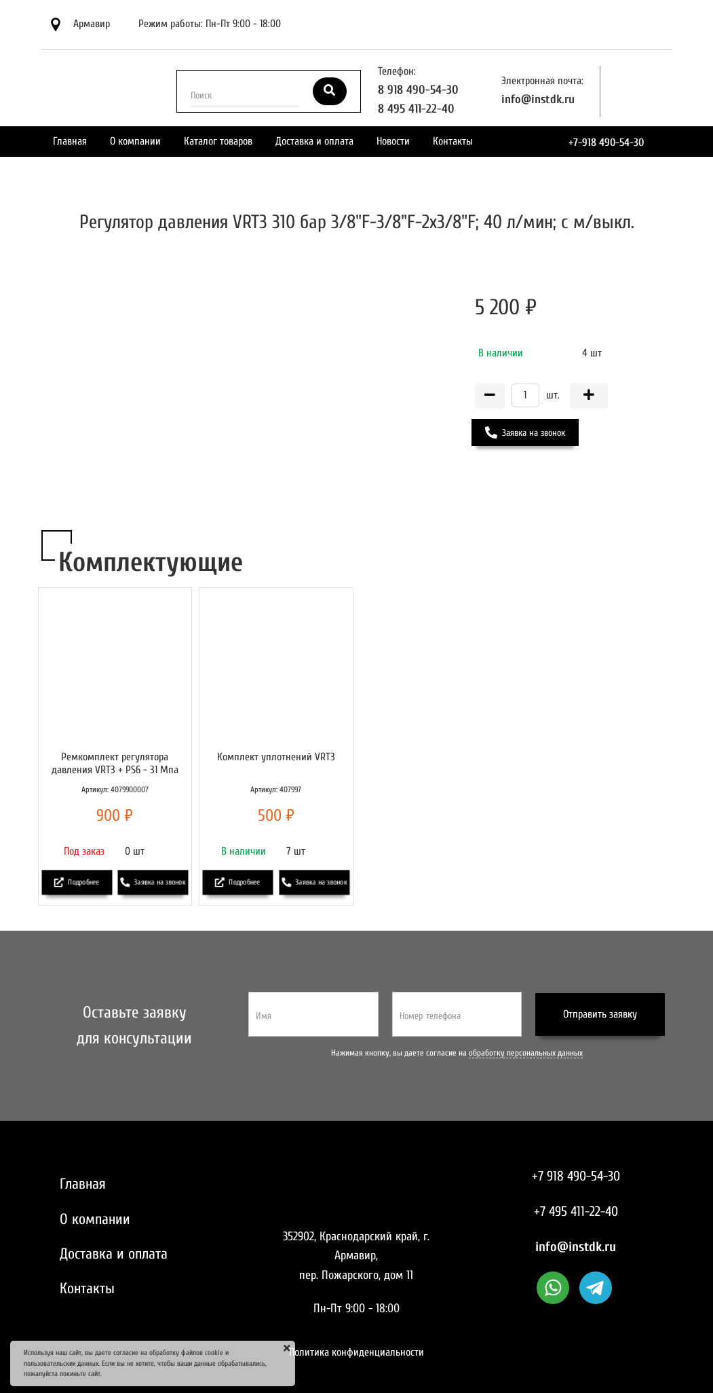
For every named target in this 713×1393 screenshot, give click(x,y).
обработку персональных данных (526, 1053)
